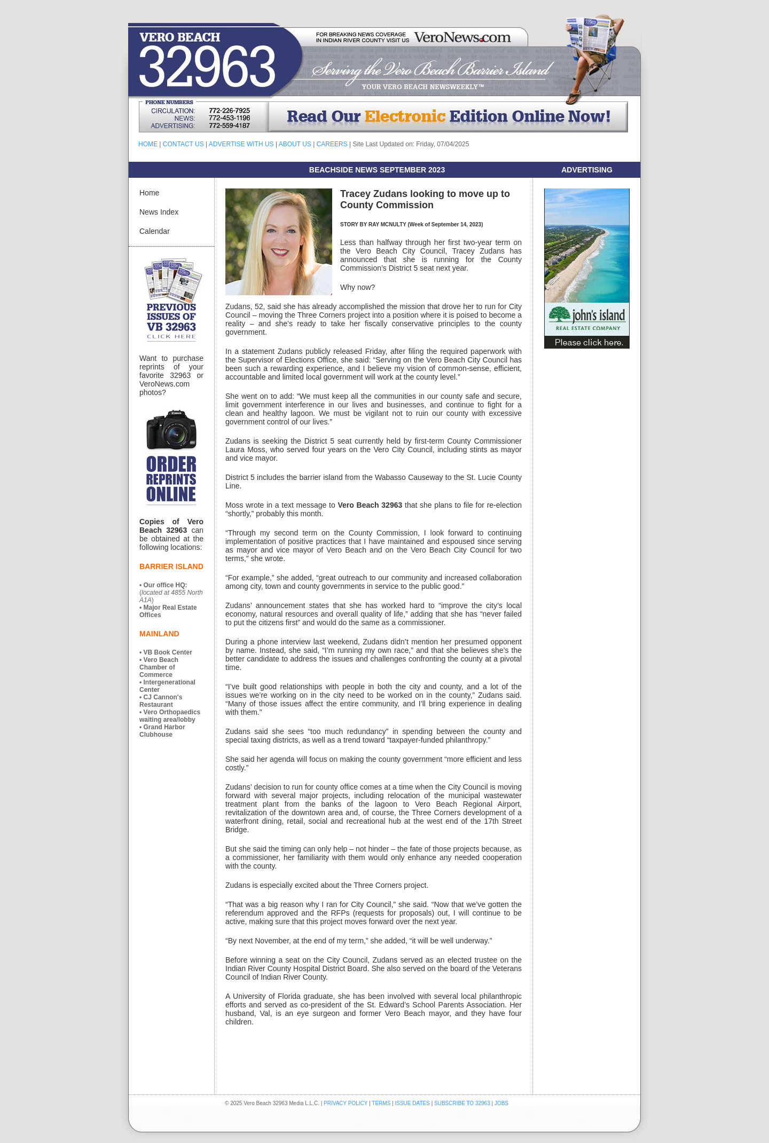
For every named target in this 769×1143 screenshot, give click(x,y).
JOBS (501, 1103)
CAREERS (332, 144)
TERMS (381, 1103)
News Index (158, 212)
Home (149, 192)
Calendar (154, 231)
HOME (148, 144)
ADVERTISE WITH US (241, 144)
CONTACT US (183, 144)
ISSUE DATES (412, 1103)
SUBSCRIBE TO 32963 (462, 1103)
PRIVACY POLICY (345, 1103)
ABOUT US (295, 144)
